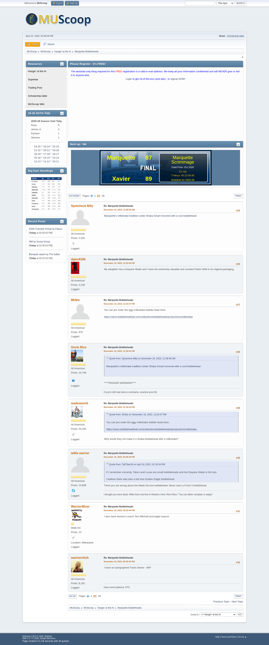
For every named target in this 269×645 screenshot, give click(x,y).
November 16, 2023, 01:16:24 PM (119, 407)
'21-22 (37, 150)
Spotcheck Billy (82, 205)
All (103, 195)
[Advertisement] (155, 111)
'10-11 (55, 161)
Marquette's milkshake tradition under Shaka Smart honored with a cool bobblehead (150, 215)
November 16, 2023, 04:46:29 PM (119, 457)
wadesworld (79, 403)
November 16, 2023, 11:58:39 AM (119, 210)
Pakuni (58, 229)
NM (31, 241)
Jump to (195, 614)
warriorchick (80, 557)
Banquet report (37, 254)
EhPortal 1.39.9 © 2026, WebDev (37, 636)
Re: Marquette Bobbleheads (118, 206)
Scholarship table (235, 36)
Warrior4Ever (80, 506)
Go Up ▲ (242, 637)
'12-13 (37, 161)
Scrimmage (182, 162)
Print (238, 196)
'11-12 (46, 161)
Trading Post (35, 87)
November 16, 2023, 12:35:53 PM (119, 351)
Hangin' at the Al (37, 71)
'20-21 (46, 150)
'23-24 (46, 146)
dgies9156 (78, 259)
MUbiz (75, 300)
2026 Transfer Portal (40, 228)
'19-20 (55, 150)
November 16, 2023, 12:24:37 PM (119, 304)
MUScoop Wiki (36, 104)
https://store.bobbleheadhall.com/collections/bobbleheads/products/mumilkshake (148, 316)
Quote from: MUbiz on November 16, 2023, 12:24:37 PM (137, 414)
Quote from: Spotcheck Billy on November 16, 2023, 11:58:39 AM (142, 358)
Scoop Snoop (43, 241)
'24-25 (37, 146)
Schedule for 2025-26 (182, 180)
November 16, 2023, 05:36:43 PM (119, 561)
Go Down (74, 196)
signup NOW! (178, 78)
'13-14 (55, 157)
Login (129, 78)
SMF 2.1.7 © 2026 (30, 638)
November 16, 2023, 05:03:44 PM (119, 510)
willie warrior (80, 453)
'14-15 (46, 157)
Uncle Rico (78, 347)
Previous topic (221, 601)
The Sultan (54, 254)
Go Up (72, 596)
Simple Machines (47, 638)
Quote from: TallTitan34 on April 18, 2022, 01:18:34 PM (137, 464)
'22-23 (55, 146)
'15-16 (37, 157)
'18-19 (37, 154)
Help (217, 637)
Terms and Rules (228, 637)
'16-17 (55, 154)
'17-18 (46, 154)
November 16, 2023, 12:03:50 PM (119, 263)
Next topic (237, 601)
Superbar (33, 79)
